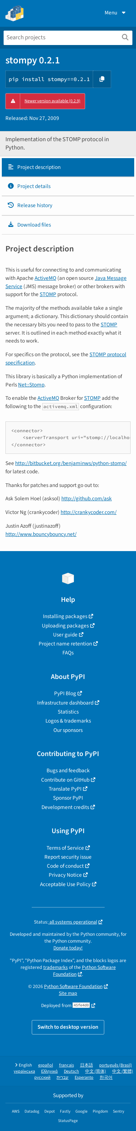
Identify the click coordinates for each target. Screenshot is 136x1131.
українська (24, 1071)
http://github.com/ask (86, 498)
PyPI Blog (65, 693)
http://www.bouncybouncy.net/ (40, 534)
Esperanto (84, 1077)
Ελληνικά (49, 1071)
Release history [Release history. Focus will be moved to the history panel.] (29, 205)
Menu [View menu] (116, 13)
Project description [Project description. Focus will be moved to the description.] (34, 167)
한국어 (106, 1077)
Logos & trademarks (68, 721)
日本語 (86, 1065)
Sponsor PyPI (68, 798)
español (45, 1065)
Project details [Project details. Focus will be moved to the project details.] (29, 186)
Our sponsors (68, 730)
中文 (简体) (95, 1071)
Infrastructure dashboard (65, 703)
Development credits (65, 807)
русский (42, 1077)
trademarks (55, 967)
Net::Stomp (31, 385)
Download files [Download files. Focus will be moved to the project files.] (29, 225)
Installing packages (65, 616)
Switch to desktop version (68, 1027)
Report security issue (68, 857)
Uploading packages (65, 626)
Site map (68, 993)
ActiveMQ (45, 278)
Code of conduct (65, 866)
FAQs (68, 653)
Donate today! (68, 947)
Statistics (68, 712)
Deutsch (71, 1071)
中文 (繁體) (122, 1071)
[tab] (68, 167)
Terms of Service (65, 848)
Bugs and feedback (68, 770)
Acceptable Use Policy (65, 884)
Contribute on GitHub (65, 780)
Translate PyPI (65, 789)
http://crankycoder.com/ (89, 512)
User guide (65, 635)
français (66, 1065)
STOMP (48, 294)
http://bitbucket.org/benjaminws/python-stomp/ (71, 463)
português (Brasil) (115, 1065)
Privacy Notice (65, 875)
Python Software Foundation (84, 971)
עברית (63, 1077)
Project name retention (65, 644)
